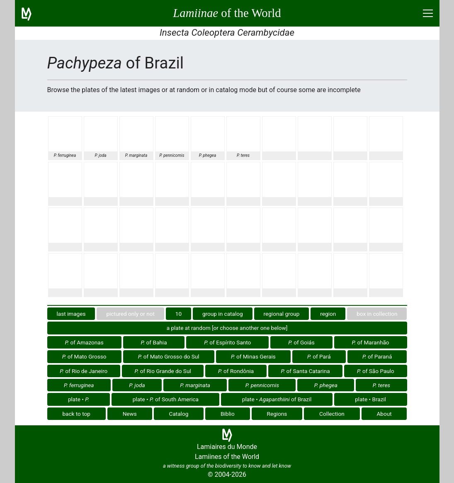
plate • (78, 399)
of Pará (319, 356)
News (130, 413)
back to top (76, 413)
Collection (332, 413)
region (328, 313)
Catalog (179, 413)
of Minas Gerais (253, 356)
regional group (282, 313)
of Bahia (154, 342)
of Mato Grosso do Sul (168, 356)
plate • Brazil (370, 399)
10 (178, 313)
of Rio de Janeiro (83, 371)
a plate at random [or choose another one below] (227, 327)
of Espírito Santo (227, 342)
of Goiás (301, 342)
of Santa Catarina (305, 371)
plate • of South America (166, 399)
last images (70, 313)
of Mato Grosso (84, 356)
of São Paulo (375, 371)
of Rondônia (236, 371)
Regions (277, 413)
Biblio (228, 413)
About (383, 413)
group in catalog (222, 313)
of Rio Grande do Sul (163, 371)
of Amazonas (84, 342)
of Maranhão (370, 342)
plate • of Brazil (277, 399)
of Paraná (377, 356)
